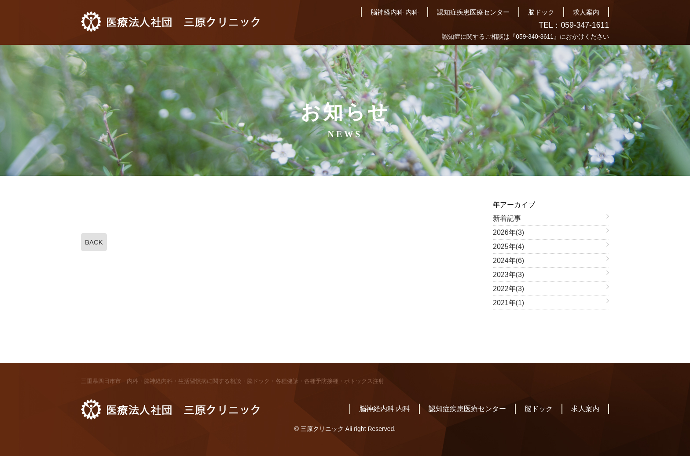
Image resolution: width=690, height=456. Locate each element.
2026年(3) (508, 232)
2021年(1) (508, 302)
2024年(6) (508, 260)
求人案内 (586, 12)
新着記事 (507, 218)
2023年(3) (508, 274)
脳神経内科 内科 (394, 12)
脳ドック (541, 12)
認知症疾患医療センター (473, 12)
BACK (94, 242)
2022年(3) (508, 288)
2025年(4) (508, 246)
